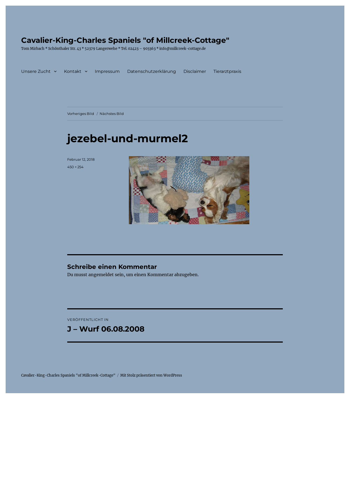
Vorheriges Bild (80, 113)
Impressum (107, 71)
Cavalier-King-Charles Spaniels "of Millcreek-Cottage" (125, 40)
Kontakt (72, 71)
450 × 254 (75, 167)
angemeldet (101, 274)
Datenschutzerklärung (151, 71)
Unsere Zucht (36, 71)
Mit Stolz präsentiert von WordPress (151, 375)
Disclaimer (194, 71)
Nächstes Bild (112, 113)
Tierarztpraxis (227, 71)
